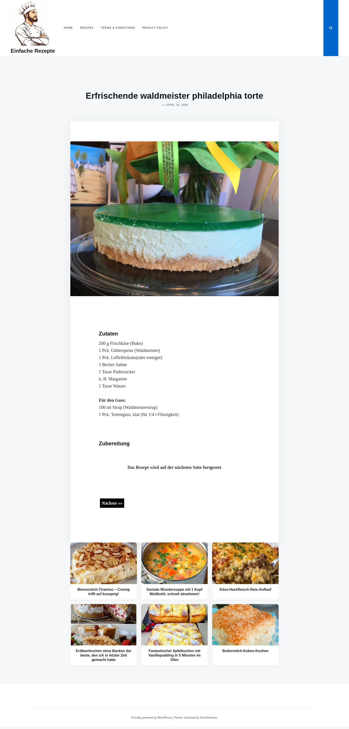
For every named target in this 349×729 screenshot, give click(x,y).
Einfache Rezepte (33, 51)
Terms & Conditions (118, 27)
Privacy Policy (155, 27)
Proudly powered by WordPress (151, 717)
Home (68, 27)
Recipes (87, 27)
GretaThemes (208, 717)
